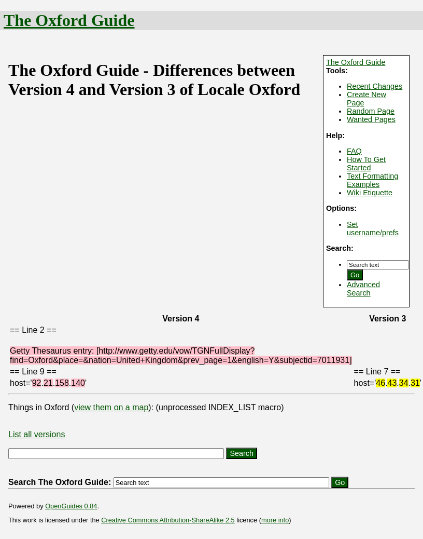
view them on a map (111, 407)
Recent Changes (374, 86)
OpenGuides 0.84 (71, 506)
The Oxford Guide (69, 20)
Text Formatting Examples (372, 180)
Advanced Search (363, 288)
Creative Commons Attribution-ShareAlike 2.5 (167, 520)
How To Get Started (366, 163)
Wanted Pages (371, 119)
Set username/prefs (373, 228)
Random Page (370, 111)
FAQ (354, 151)
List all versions (36, 434)
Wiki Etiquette (369, 192)
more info (275, 520)
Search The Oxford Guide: (59, 482)
